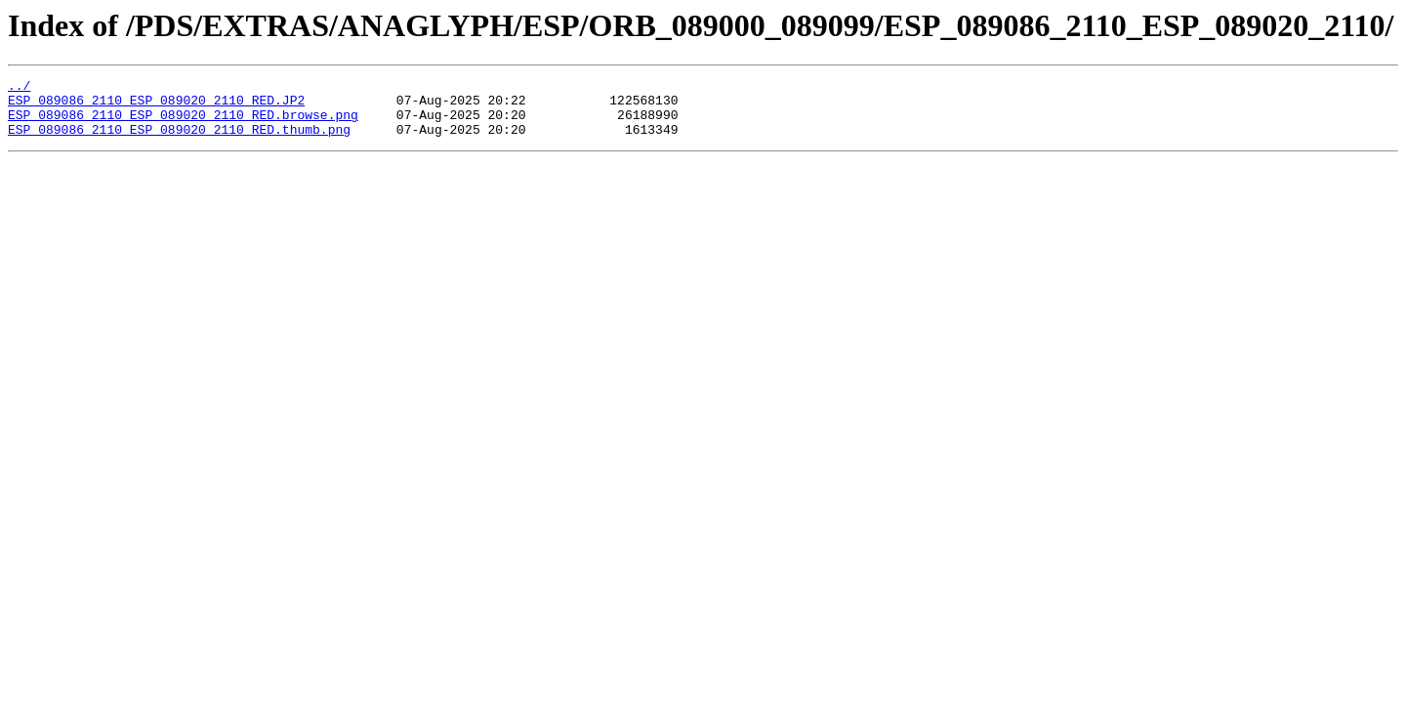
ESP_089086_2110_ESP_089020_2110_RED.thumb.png (179, 140)
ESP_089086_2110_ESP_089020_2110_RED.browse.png (183, 123)
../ (19, 88)
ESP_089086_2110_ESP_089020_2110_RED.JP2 (156, 105)
